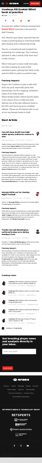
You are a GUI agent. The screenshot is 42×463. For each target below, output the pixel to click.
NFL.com (4, 15)
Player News (11, 389)
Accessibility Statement (21, 397)
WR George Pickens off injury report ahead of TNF (22, 320)
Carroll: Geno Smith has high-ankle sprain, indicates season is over (18, 134)
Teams (13, 386)
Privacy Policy (29, 393)
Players (6, 386)
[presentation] (19, 360)
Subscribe (35, 3)
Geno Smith (15, 146)
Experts (21, 389)
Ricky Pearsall (18, 219)
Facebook (14, 446)
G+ (28, 446)
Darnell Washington (18, 242)
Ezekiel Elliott (8, 29)
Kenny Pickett (7, 169)
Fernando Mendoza (9, 181)
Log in (26, 3)
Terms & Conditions (15, 393)
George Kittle (14, 202)
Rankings (21, 386)
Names (28, 386)
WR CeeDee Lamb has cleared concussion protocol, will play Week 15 (22, 282)
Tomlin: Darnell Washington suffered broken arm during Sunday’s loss (15, 232)
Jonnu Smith (19, 259)
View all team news (14, 328)
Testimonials (30, 389)
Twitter (21, 446)
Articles (35, 386)
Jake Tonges (7, 215)
